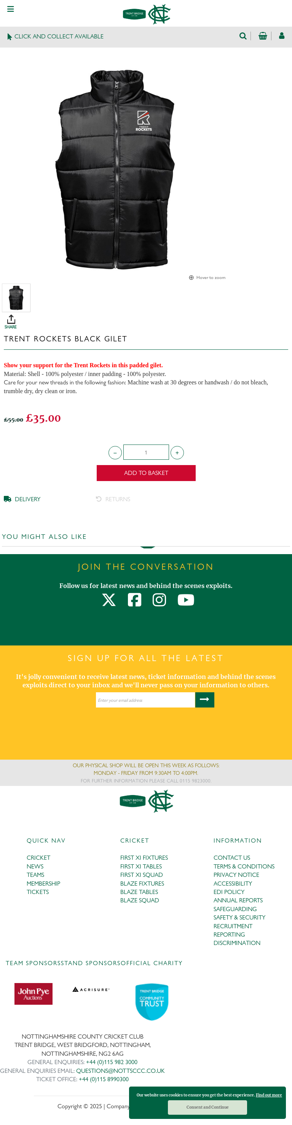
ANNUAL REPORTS (238, 900)
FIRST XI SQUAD (141, 874)
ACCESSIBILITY (233, 883)
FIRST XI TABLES (141, 866)
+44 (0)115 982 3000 (111, 1062)
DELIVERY (22, 499)
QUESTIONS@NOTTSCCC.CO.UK (120, 1070)
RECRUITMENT (233, 926)
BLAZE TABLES (139, 892)
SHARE (148, 319)
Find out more (269, 1095)
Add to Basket (146, 472)
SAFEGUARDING (235, 909)
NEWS (35, 866)
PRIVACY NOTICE (236, 874)
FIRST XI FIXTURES (144, 857)
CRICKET (38, 857)
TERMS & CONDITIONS (244, 866)
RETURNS (113, 499)
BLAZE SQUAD (139, 900)
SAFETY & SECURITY (239, 917)
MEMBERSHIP (43, 883)
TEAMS (35, 874)
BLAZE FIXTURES (142, 883)
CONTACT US (232, 857)
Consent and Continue (208, 1107)
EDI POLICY (229, 892)
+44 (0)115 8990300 (104, 1079)
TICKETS (38, 892)
